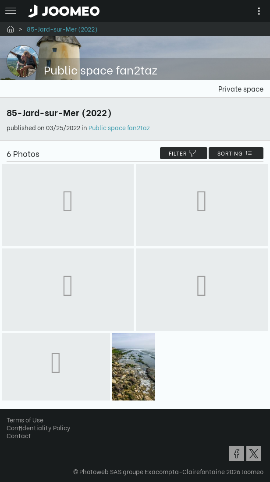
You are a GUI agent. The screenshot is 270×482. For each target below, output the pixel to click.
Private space (240, 88)
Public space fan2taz (119, 127)
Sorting (236, 153)
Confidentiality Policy (39, 427)
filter (184, 153)
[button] (23, 437)
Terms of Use (25, 419)
